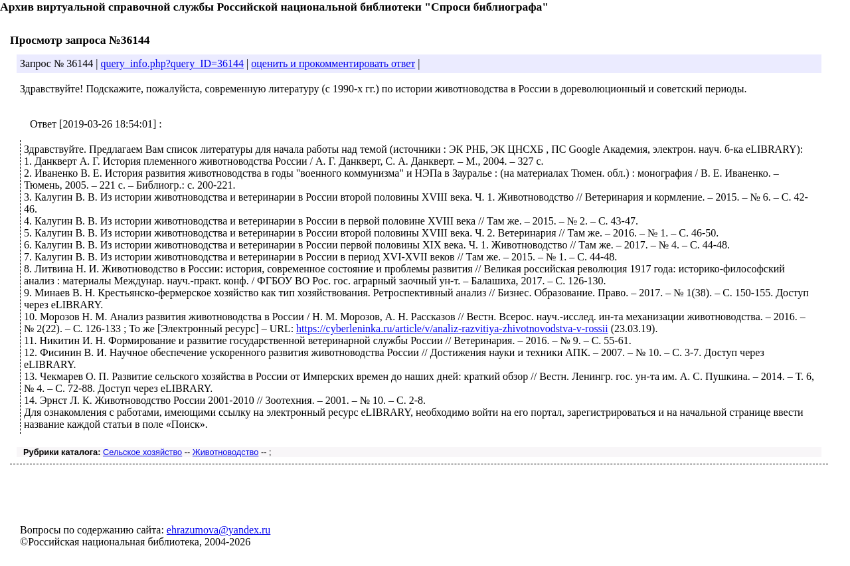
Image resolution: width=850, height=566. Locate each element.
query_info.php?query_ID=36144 (172, 63)
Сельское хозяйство (142, 452)
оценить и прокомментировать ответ (333, 63)
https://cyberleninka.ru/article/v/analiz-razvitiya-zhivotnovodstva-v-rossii (452, 328)
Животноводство (226, 452)
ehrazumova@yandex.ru (218, 529)
